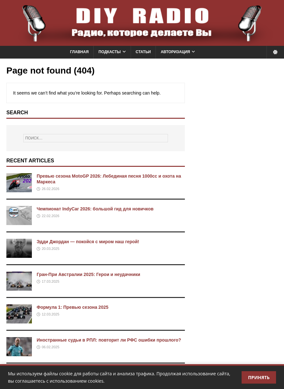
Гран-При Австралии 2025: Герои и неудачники (88, 274)
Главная (79, 52)
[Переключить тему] (275, 52)
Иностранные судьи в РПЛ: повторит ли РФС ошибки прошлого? (109, 340)
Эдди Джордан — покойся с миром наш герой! (88, 241)
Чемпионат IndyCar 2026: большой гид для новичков (95, 208)
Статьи (143, 52)
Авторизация (175, 52)
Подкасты (109, 52)
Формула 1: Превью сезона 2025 (72, 307)
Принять (259, 377)
